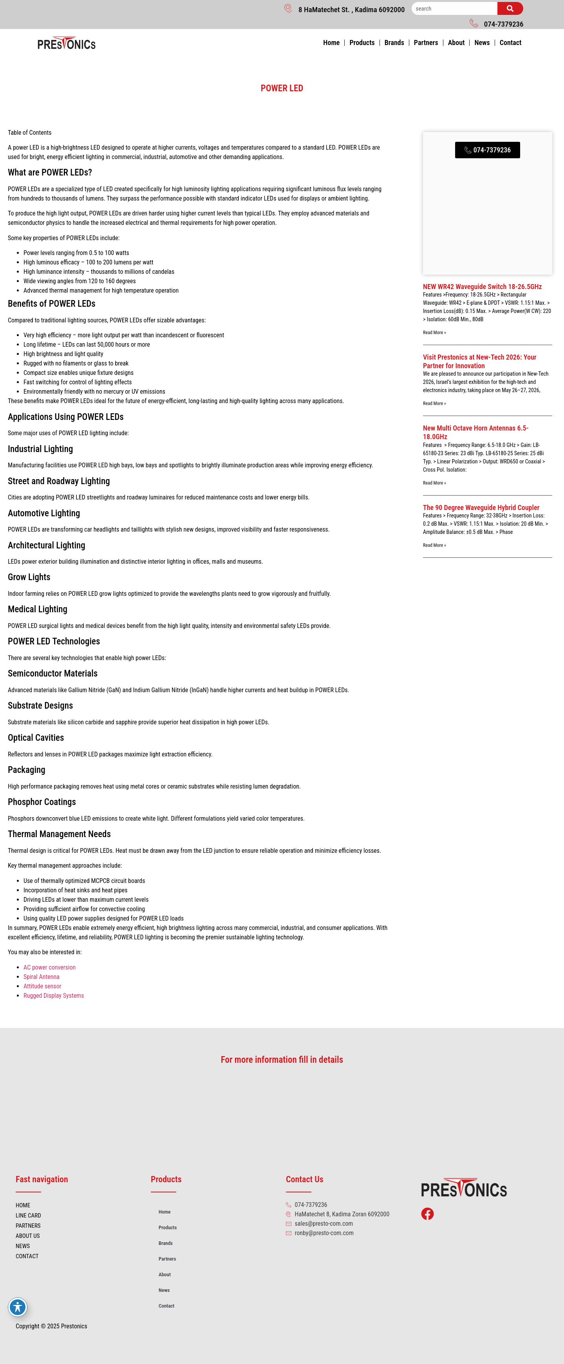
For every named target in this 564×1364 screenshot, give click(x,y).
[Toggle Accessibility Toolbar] (17, 1307)
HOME (23, 1205)
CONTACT (27, 1256)
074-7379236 (504, 24)
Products (361, 42)
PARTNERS (28, 1225)
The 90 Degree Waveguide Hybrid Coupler (481, 507)
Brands (394, 42)
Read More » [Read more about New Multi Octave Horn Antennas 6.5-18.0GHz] (434, 483)
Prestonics (74, 1326)
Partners (426, 42)
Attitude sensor (42, 986)
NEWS (23, 1246)
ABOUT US (28, 1235)
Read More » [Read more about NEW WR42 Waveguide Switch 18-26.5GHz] (434, 332)
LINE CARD (28, 1215)
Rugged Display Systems (54, 995)
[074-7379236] (474, 22)
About (456, 42)
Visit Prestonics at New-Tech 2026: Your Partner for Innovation (480, 361)
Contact (511, 42)
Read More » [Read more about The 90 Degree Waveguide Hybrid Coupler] (434, 545)
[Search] (510, 8)
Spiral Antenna (42, 976)
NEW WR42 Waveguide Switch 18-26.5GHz (482, 286)
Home (331, 42)
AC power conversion (50, 967)
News (482, 42)
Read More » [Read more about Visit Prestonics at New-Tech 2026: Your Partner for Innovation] (434, 403)
